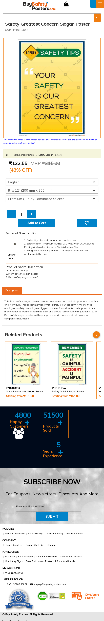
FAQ (42, 545)
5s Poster (10, 556)
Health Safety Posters (23, 154)
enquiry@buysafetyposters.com (50, 584)
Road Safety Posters (46, 556)
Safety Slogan (25, 556)
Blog (7, 545)
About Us (17, 545)
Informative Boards (65, 561)
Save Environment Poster (39, 561)
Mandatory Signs (14, 561)
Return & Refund (75, 533)
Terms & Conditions (15, 533)
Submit (52, 516)
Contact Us (31, 545)
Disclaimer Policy (54, 533)
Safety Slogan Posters (50, 154)
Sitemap (52, 545)
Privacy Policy (35, 533)
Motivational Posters (71, 556)
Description (12, 290)
